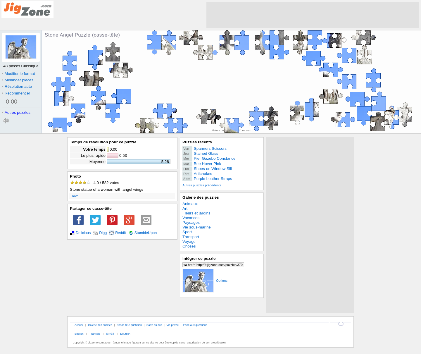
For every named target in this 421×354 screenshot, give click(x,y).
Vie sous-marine (196, 227)
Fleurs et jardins (196, 213)
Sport (187, 232)
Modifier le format (18, 73)
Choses (189, 246)
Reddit (120, 233)
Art (184, 208)
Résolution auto (17, 86)
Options (204, 280)
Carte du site (154, 324)
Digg (103, 233)
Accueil (79, 324)
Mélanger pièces (17, 80)
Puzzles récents (197, 142)
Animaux (190, 204)
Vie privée (173, 324)
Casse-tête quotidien (129, 324)
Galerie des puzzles (200, 197)
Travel (74, 196)
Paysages (191, 222)
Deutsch (125, 333)
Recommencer (16, 93)
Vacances (190, 218)
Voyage (189, 241)
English (79, 333)
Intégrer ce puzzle (199, 258)
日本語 (110, 333)
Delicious (83, 233)
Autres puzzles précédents (201, 185)
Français (95, 333)
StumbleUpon (145, 233)
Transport (190, 237)
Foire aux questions (195, 324)
